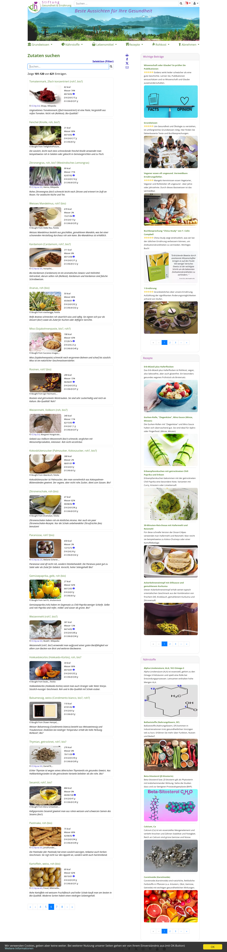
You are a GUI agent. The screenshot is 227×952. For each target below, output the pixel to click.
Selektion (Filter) (103, 61)
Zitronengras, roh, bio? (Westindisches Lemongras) (59, 162)
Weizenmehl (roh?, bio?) (43, 616)
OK (213, 947)
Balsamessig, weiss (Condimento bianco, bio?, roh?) (59, 698)
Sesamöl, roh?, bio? (40, 782)
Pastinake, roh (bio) (40, 823)
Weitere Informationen (19, 948)
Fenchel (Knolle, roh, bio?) (44, 122)
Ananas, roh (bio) (39, 288)
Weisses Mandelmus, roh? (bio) (47, 203)
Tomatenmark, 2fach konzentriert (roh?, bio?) (56, 81)
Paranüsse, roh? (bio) (41, 535)
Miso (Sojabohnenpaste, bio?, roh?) (50, 328)
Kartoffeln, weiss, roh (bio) (44, 863)
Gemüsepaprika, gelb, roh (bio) (47, 576)
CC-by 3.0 (35, 106)
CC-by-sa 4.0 (36, 888)
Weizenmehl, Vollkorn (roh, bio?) (48, 410)
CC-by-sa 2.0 (36, 559)
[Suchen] (126, 3)
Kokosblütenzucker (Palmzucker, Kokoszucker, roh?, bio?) (63, 450)
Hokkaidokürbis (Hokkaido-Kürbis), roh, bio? (55, 657)
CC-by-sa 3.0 (36, 187)
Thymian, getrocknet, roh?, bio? (47, 741)
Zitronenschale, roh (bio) (43, 491)
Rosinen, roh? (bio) (40, 369)
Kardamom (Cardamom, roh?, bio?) (50, 244)
